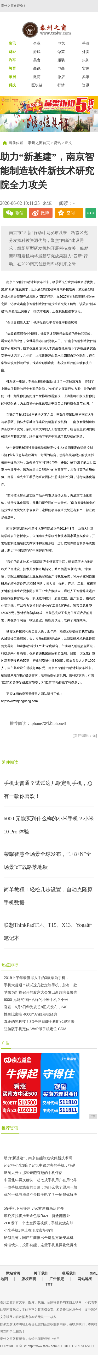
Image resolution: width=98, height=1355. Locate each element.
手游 (85, 43)
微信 (19, 213)
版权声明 (28, 1279)
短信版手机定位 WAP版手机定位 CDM (35, 1029)
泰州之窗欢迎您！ (13, 6)
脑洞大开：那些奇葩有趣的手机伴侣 (33, 1173)
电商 (61, 68)
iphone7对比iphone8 (48, 723)
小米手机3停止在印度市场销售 (29, 1230)
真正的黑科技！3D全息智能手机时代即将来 (39, 1021)
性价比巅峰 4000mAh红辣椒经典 (30, 1014)
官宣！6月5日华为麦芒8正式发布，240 (35, 1007)
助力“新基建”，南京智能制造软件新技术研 (38, 1158)
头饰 (85, 60)
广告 (6, 1043)
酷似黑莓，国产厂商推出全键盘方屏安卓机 (38, 1237)
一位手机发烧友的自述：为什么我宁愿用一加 (40, 1187)
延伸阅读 (10, 762)
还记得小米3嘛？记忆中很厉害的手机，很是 (40, 1165)
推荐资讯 (10, 1128)
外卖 (85, 52)
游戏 (37, 52)
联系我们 (69, 1273)
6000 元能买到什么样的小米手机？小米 (36, 1000)
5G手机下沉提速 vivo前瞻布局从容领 (34, 1208)
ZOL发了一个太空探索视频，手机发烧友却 (38, 1223)
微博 (45, 213)
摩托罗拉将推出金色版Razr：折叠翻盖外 (37, 1216)
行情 (61, 85)
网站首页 (13, 1273)
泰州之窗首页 (39, 143)
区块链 (36, 85)
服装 (61, 60)
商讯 (37, 68)
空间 (70, 213)
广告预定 (56, 1279)
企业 (37, 43)
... (90, 213)
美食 (37, 60)
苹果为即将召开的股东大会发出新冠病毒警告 (40, 992)
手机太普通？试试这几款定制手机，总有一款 (40, 985)
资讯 (85, 85)
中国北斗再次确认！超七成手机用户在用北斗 (40, 1180)
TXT (48, 1284)
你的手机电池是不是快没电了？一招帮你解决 (40, 1194)
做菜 (61, 52)
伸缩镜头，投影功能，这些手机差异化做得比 (40, 1245)
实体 (85, 68)
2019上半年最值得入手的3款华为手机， (36, 978)
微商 (37, 77)
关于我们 (41, 1273)
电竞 (61, 43)
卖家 (85, 77)
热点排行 (10, 965)
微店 (61, 77)
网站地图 (85, 1279)
